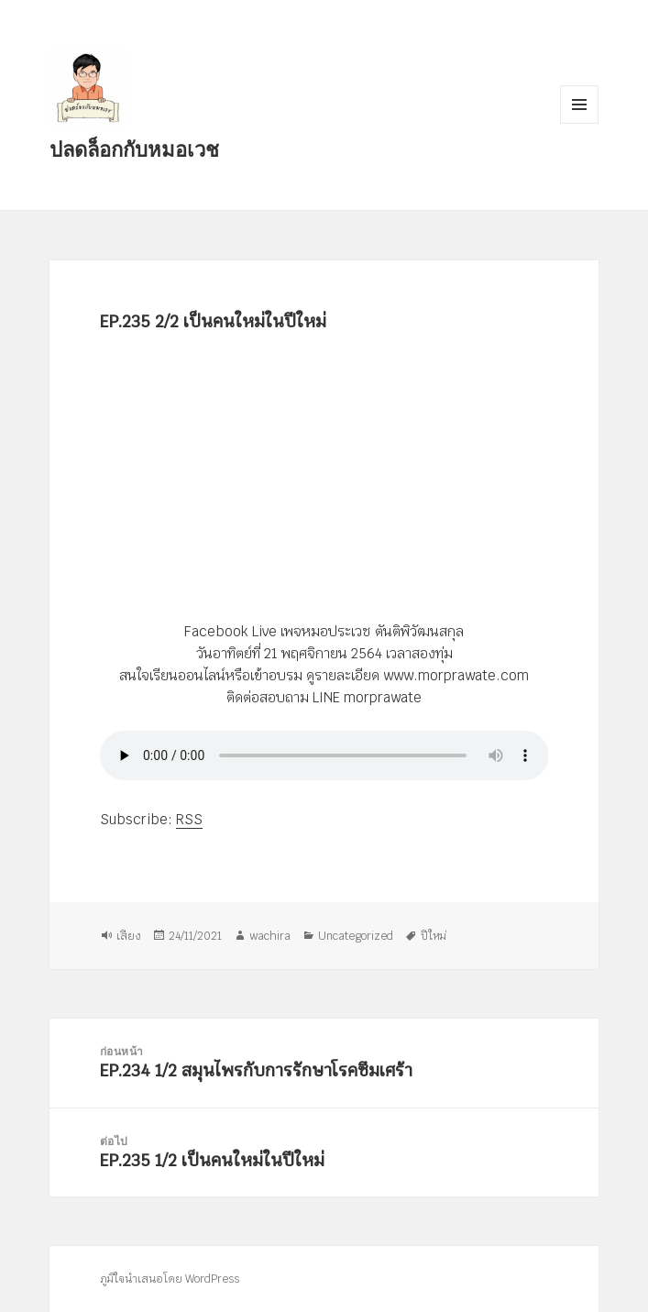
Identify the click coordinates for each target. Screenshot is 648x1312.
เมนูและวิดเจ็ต (579, 104)
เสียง (128, 935)
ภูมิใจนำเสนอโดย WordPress (169, 1279)
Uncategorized (355, 935)
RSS (189, 819)
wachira (270, 935)
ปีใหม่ (433, 935)
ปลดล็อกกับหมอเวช (134, 148)
